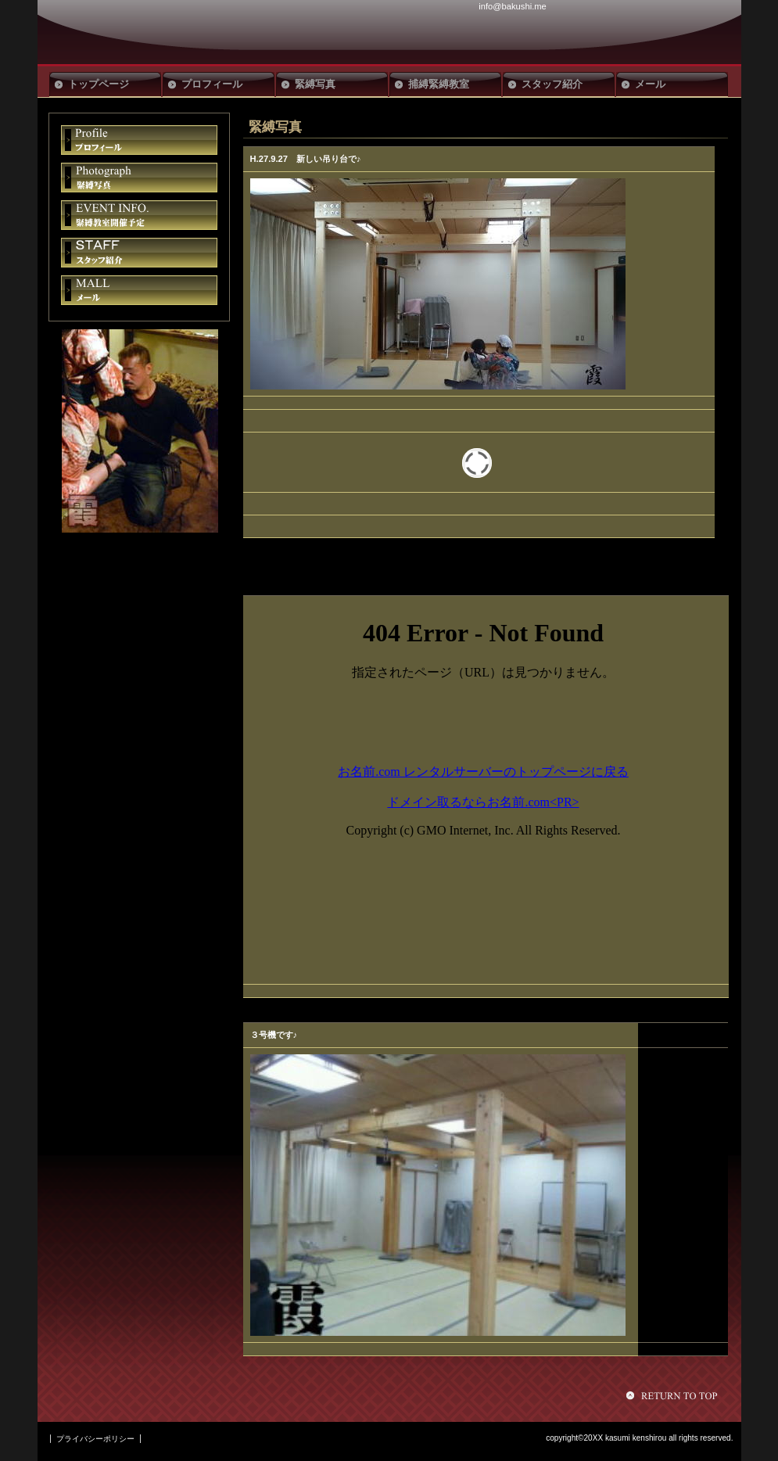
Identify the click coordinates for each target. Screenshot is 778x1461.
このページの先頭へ (674, 1395)
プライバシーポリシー (95, 1438)
